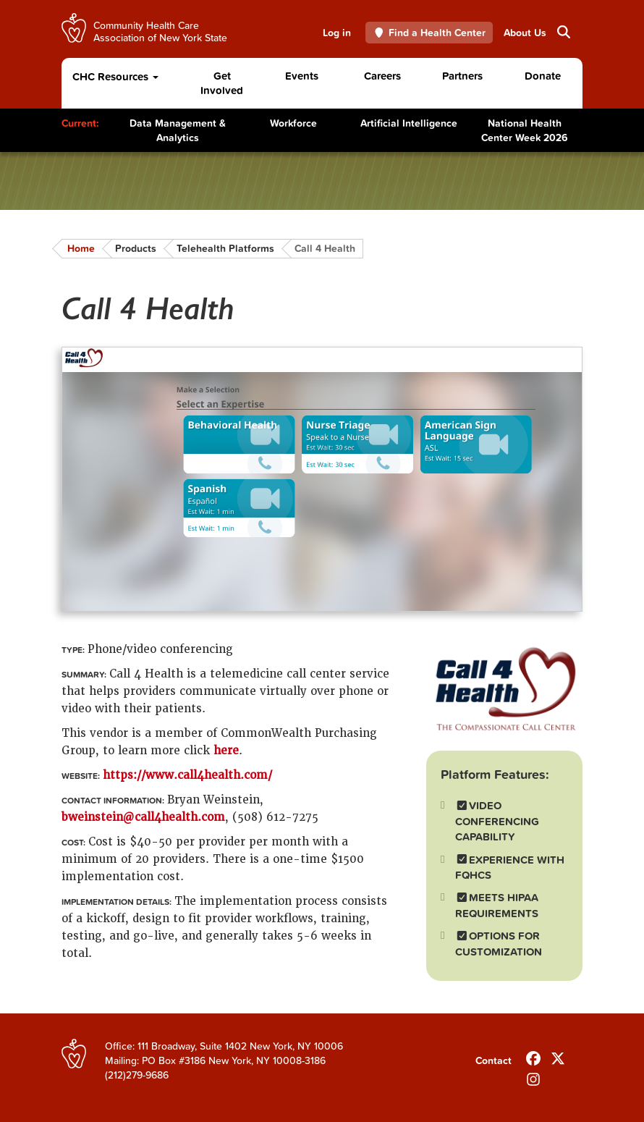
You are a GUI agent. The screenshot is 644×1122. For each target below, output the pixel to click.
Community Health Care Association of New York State (160, 30)
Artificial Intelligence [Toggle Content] (408, 123)
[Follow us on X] (558, 1055)
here (226, 750)
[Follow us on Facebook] (533, 1055)
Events (301, 75)
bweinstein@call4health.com (143, 817)
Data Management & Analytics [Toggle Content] (178, 130)
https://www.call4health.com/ (187, 775)
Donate (543, 75)
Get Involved (221, 83)
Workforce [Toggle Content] (293, 123)
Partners (462, 75)
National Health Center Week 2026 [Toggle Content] (524, 130)
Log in (337, 32)
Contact (493, 1060)
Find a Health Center (429, 32)
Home (81, 248)
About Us (525, 32)
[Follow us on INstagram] (533, 1076)
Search (562, 31)
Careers (382, 75)
